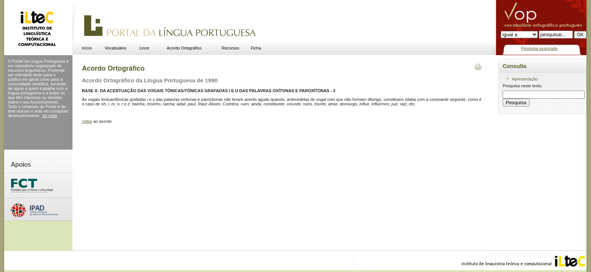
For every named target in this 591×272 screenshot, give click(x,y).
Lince (144, 48)
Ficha (256, 48)
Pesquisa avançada (539, 48)
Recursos (230, 48)
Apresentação (525, 79)
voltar (87, 121)
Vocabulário (116, 48)
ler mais (50, 115)
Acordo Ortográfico (184, 48)
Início (87, 48)
